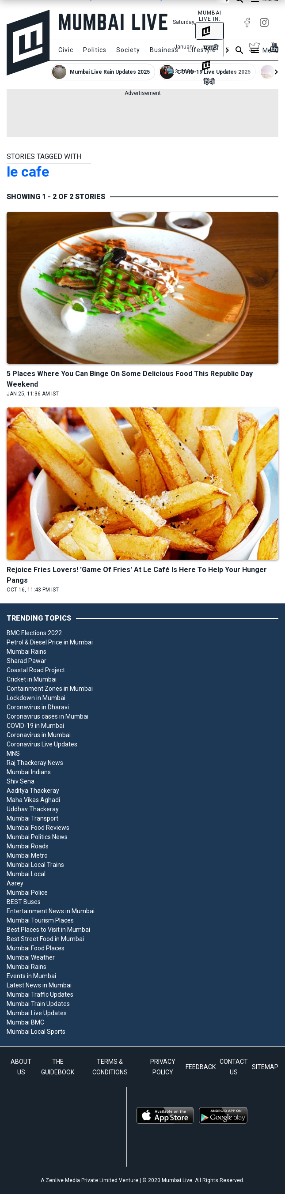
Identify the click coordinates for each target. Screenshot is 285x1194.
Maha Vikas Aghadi (33, 799)
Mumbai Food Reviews (38, 827)
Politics (94, 49)
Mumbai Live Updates (37, 1013)
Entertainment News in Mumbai (51, 911)
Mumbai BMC (25, 1022)
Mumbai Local (26, 874)
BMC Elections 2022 (34, 633)
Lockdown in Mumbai (36, 697)
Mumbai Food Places (36, 948)
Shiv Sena (20, 781)
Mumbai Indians (29, 772)
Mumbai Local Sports (36, 1031)
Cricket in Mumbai (32, 679)
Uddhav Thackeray (33, 809)
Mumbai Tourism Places (40, 920)
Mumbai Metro (27, 855)
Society (128, 49)
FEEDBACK (201, 1066)
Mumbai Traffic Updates (40, 994)
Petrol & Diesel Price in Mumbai (50, 642)
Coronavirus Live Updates (42, 744)
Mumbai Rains (26, 651)
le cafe (28, 171)
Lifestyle (202, 49)
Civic (65, 49)
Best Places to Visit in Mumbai (48, 929)
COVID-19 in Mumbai (35, 725)
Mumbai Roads (28, 846)
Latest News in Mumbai (39, 985)
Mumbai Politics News (37, 836)
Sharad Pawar (26, 660)
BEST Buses (24, 901)
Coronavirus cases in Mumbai (47, 716)
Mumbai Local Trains (35, 864)
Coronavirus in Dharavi (38, 707)
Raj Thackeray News (35, 762)
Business (164, 49)
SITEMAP (265, 1066)
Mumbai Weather (31, 957)
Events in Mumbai (31, 975)
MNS (13, 753)
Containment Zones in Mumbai (50, 688)
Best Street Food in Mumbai (45, 938)
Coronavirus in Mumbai (39, 734)
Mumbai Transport (32, 818)
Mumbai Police (27, 892)
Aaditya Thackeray (33, 790)
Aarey (15, 883)
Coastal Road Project (36, 670)
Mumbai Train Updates (38, 1003)
